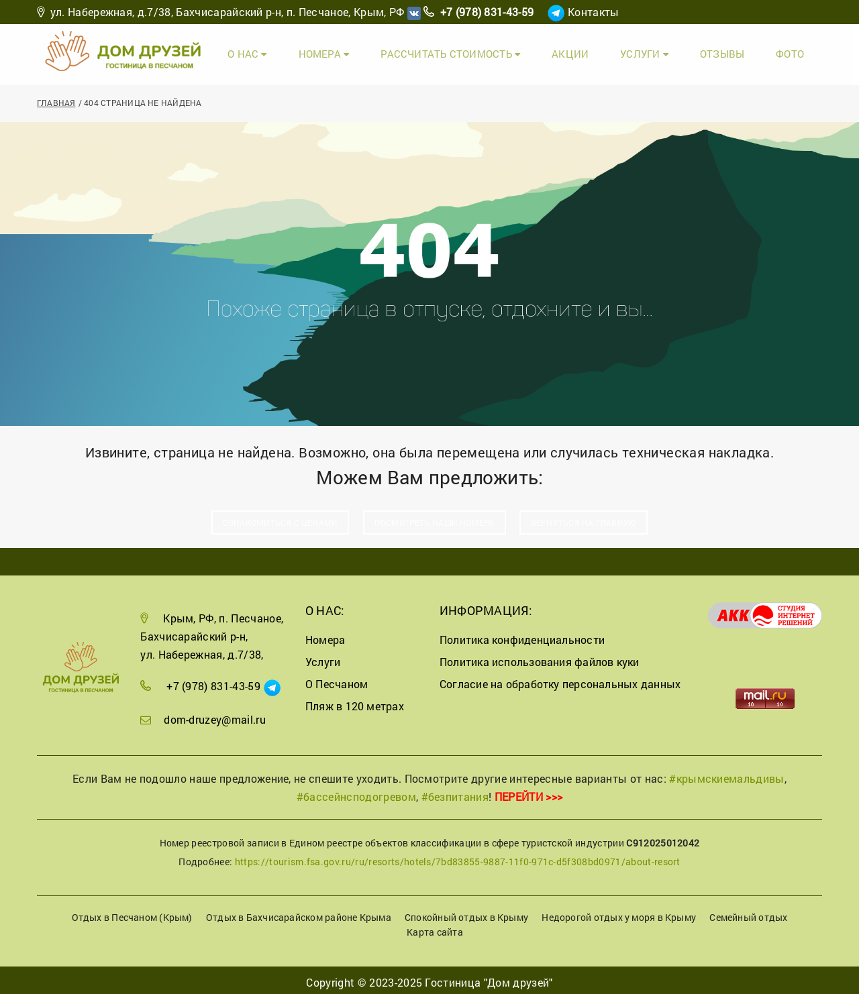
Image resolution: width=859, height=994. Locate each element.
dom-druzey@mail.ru (215, 715)
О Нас (307, 52)
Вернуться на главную (583, 517)
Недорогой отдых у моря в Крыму (619, 912)
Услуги (664, 52)
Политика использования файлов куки (540, 658)
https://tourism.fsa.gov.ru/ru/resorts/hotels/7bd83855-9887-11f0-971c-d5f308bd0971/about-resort (457, 857)
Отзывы (734, 52)
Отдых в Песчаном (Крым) (132, 912)
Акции (598, 52)
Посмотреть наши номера (434, 517)
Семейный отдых (748, 912)
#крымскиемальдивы (726, 774)
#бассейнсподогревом (356, 792)
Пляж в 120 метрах (354, 701)
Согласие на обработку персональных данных (560, 679)
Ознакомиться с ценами (280, 517)
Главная (56, 98)
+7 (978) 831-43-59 (487, 12)
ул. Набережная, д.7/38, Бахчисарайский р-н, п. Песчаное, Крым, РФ (227, 12)
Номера (375, 52)
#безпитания (455, 792)
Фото (795, 52)
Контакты (593, 12)
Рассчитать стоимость (489, 52)
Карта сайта (434, 928)
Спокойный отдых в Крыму (466, 912)
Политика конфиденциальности (522, 635)
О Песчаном (336, 679)
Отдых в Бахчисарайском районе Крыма (298, 912)
